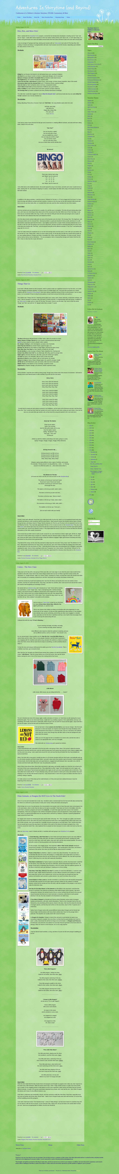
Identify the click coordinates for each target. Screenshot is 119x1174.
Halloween (90, 192)
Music (89, 221)
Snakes (89, 257)
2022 (90, 435)
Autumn (89, 114)
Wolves (89, 298)
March (92, 487)
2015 (90, 495)
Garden (89, 188)
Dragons (89, 165)
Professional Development (94, 80)
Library (89, 206)
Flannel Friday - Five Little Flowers (98, 396)
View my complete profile (93, 347)
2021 (90, 437)
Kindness (90, 203)
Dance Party (90, 159)
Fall (88, 172)
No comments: (35, 272)
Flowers (89, 179)
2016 (90, 450)
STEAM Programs (92, 82)
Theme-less (90, 284)
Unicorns (90, 289)
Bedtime (89, 123)
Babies (89, 116)
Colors (22, 787)
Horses (89, 197)
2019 (90, 442)
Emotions (90, 170)
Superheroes (90, 275)
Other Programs (91, 73)
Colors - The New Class (27, 567)
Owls (89, 230)
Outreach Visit (91, 75)
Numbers (90, 226)
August (92, 462)
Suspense (90, 277)
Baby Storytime (91, 55)
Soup (89, 264)
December (93, 452)
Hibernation (90, 194)
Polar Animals (29, 1139)
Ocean (89, 228)
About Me (36, 17)
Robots (89, 248)
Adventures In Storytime (92, 311)
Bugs (89, 132)
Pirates (89, 237)
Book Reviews (91, 59)
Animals (89, 102)
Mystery (89, 224)
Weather (89, 293)
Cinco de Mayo (91, 145)
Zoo (88, 304)
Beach (89, 118)
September (93, 459)
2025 (90, 428)
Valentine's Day (91, 291)
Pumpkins (90, 244)
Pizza (89, 239)
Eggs (89, 168)
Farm (89, 174)
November (93, 454)
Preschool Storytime (28, 274)
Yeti (88, 300)
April (92, 484)
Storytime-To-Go (34, 36)
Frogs (89, 185)
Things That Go (24, 284)
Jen (97, 317)
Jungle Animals (91, 199)
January (92, 491)
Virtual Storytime (91, 91)
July (92, 477)
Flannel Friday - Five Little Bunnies (98, 409)
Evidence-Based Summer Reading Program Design (98, 370)
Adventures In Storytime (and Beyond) (53, 7)
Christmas (90, 143)
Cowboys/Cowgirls (92, 154)
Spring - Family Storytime (98, 355)
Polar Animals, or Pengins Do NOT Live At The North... (96, 473)
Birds (89, 125)
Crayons (89, 156)
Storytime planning (92, 84)
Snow (89, 259)
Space (89, 266)
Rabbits (89, 246)
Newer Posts (20, 1145)
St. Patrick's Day (91, 273)
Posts (90, 521)
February (93, 489)
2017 (90, 447)
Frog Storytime (97, 382)
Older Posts (80, 1145)
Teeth (89, 280)
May (92, 482)
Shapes (89, 253)
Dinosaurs (90, 161)
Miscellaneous (91, 71)
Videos (68, 17)
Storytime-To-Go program (33, 292)
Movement (90, 219)
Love (89, 208)
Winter (89, 295)
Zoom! (19, 342)
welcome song (32, 588)
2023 (90, 433)
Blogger (78, 1170)
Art (88, 109)
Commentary (90, 62)
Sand (89, 250)
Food (89, 183)
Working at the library (93, 93)
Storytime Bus (64, 476)
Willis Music (52, 113)
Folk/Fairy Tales (91, 181)
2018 (90, 445)
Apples (89, 105)
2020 (90, 440)
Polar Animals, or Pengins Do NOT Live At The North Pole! (41, 796)
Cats (89, 138)
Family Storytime (92, 66)
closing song (49, 743)
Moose (89, 217)
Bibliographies (91, 57)
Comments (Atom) (26, 1148)
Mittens (89, 210)
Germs (89, 190)
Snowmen (90, 262)
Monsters (90, 215)
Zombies (89, 302)
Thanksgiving (91, 282)
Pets (22, 274)
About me (90, 53)
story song (58, 43)
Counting (90, 152)
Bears (89, 120)
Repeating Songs (60, 17)
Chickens (90, 141)
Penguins (23, 1139)
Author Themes (91, 111)
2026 (90, 425)
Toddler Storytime (92, 89)
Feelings (89, 176)
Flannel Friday (91, 68)
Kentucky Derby (91, 201)
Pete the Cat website (56, 647)
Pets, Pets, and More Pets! (28, 31)
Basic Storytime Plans (47, 17)
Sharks (89, 255)
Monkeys (90, 212)
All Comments (92, 524)
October (93, 457)
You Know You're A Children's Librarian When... (93, 29)
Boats (89, 129)
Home (18, 17)
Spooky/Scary (91, 268)
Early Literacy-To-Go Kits (94, 64)
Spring (89, 271)
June (92, 479)
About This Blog (27, 17)
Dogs (89, 163)
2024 (90, 430)
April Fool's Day (91, 107)
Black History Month (92, 127)
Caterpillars (90, 136)
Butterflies (90, 134)
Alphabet (90, 100)
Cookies (89, 150)
